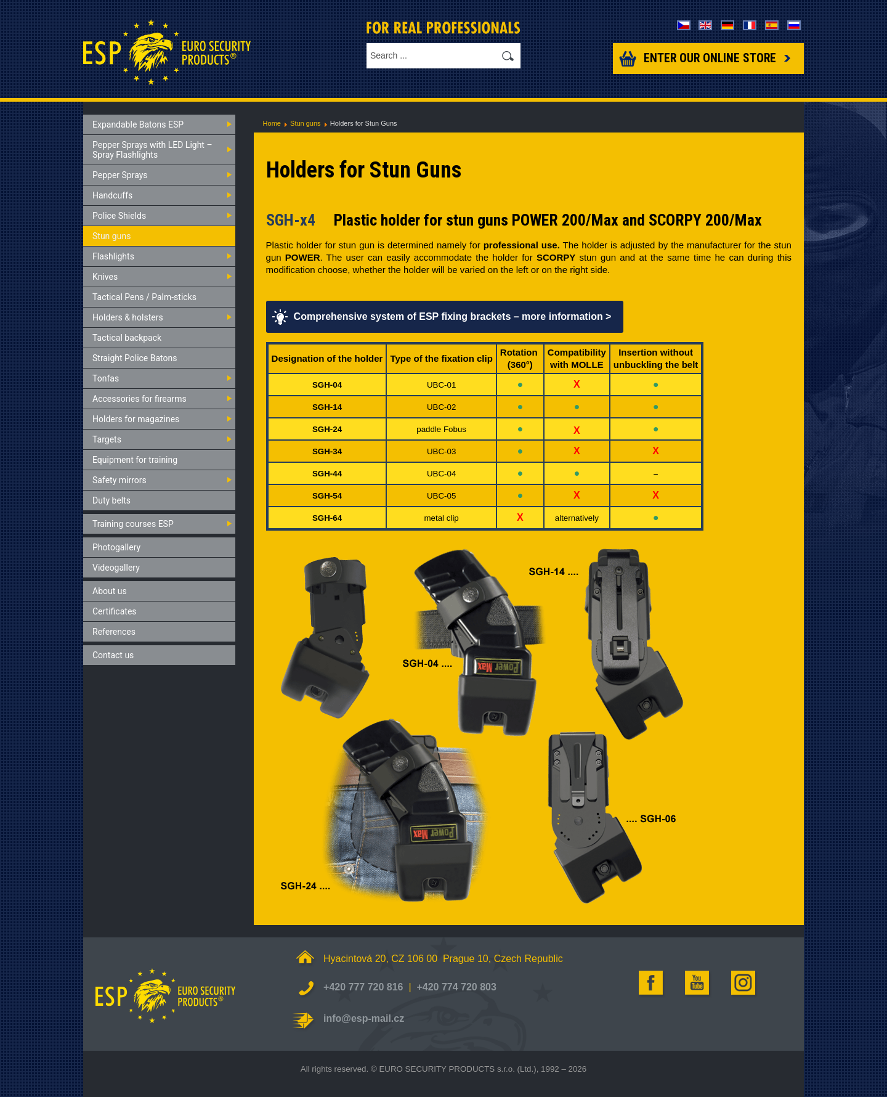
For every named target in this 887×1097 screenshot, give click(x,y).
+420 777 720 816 (363, 987)
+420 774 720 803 (456, 987)
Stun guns (305, 123)
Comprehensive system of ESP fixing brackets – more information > (453, 316)
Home (272, 123)
